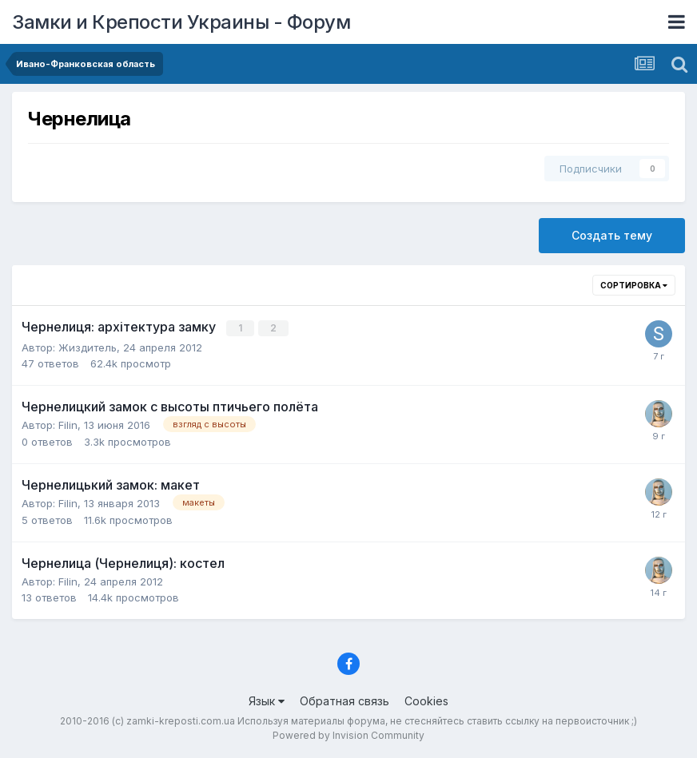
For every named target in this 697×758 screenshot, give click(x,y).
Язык (267, 700)
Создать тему (612, 235)
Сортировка (633, 285)
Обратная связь (344, 700)
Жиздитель (87, 346)
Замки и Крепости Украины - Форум (181, 22)
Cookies (426, 700)
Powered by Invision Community (348, 734)
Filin (68, 424)
